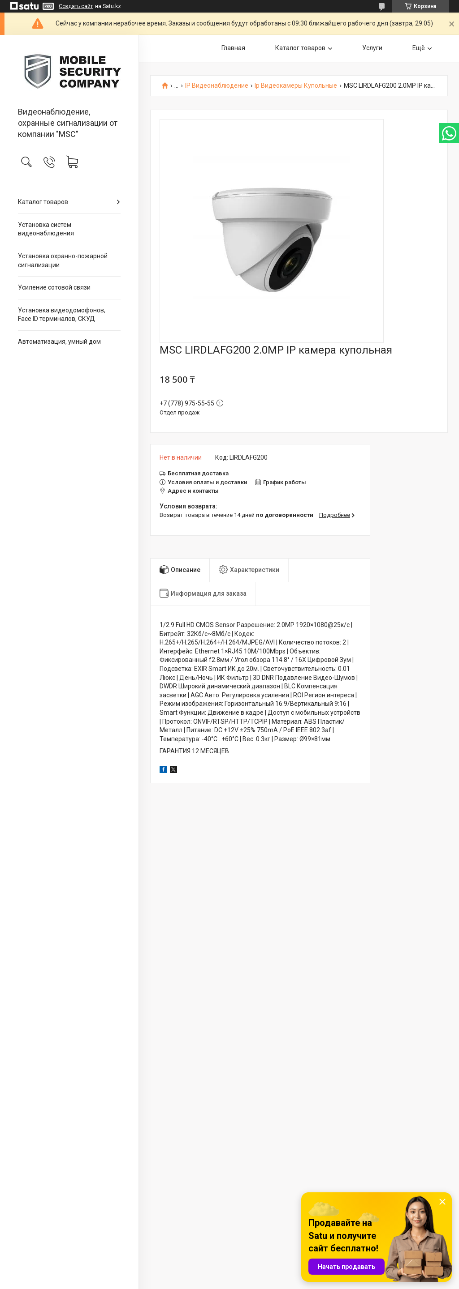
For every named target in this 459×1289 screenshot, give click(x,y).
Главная (233, 47)
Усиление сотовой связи (54, 287)
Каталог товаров (43, 201)
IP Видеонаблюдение (216, 85)
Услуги (372, 47)
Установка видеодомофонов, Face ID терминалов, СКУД (61, 315)
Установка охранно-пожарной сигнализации (63, 260)
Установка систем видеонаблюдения (46, 229)
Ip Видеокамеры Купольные (296, 85)
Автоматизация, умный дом (59, 341)
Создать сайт (76, 6)
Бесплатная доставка (198, 473)
